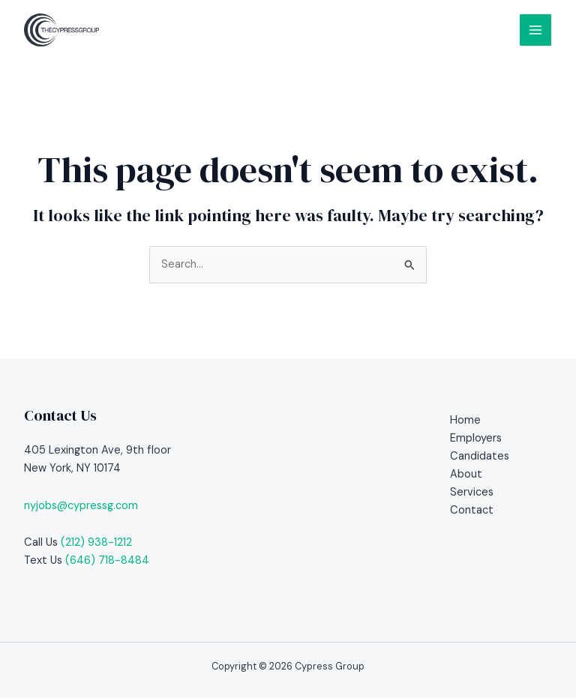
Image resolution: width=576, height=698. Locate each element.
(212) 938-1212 (96, 542)
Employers (476, 438)
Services (472, 492)
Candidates (479, 456)
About (466, 474)
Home (465, 420)
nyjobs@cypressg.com (81, 506)
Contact (472, 510)
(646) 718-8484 (107, 560)
